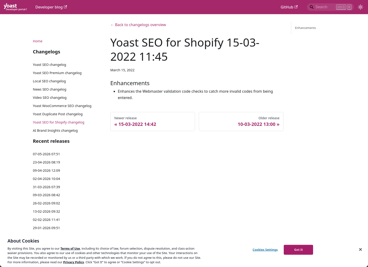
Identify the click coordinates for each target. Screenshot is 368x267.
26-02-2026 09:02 (46, 203)
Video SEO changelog (50, 97)
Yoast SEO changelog (49, 64)
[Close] (360, 249)
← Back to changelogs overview (138, 24)
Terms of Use (70, 248)
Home (37, 41)
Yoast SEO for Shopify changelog (58, 122)
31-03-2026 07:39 (46, 187)
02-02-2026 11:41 (46, 219)
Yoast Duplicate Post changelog (58, 114)
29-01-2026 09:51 (46, 228)
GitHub (289, 7)
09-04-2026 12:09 (46, 170)
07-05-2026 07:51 (46, 154)
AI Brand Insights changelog (55, 130)
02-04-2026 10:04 (46, 178)
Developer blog (51, 7)
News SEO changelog (49, 89)
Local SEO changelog (49, 81)
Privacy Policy (73, 262)
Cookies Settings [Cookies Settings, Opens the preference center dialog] (265, 249)
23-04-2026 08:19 (46, 162)
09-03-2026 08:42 (46, 195)
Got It (298, 249)
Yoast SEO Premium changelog (57, 73)
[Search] (330, 7)
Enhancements (305, 28)
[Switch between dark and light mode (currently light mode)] (360, 7)
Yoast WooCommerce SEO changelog (62, 106)
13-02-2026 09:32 (46, 211)
